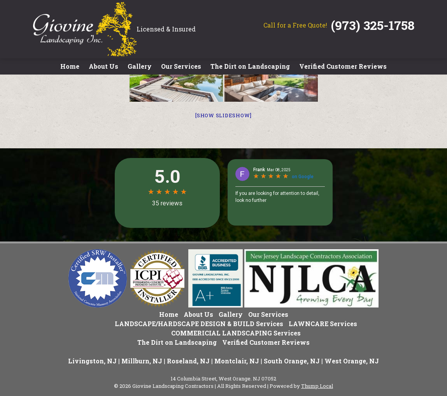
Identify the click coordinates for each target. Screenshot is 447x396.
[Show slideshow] (223, 115)
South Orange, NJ (292, 361)
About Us (103, 66)
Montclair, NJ (236, 361)
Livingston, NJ (92, 361)
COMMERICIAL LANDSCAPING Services (236, 333)
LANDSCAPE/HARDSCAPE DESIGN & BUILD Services (199, 324)
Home (69, 66)
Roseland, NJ (188, 361)
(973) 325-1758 (372, 25)
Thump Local (317, 385)
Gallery (140, 66)
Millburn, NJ (141, 361)
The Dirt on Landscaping (250, 66)
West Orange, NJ (351, 361)
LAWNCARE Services (323, 324)
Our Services (181, 66)
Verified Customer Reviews (343, 66)
